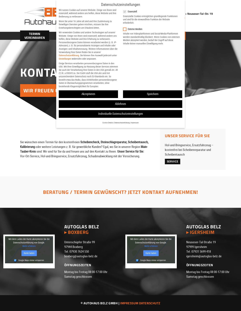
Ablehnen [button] (120, 104)
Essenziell (131, 11)
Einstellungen (65, 58)
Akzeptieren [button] (88, 94)
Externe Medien (134, 29)
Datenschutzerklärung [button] (122, 123)
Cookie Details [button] (107, 123)
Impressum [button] (135, 123)
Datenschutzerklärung (69, 55)
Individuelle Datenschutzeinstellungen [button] (120, 113)
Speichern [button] (152, 94)
